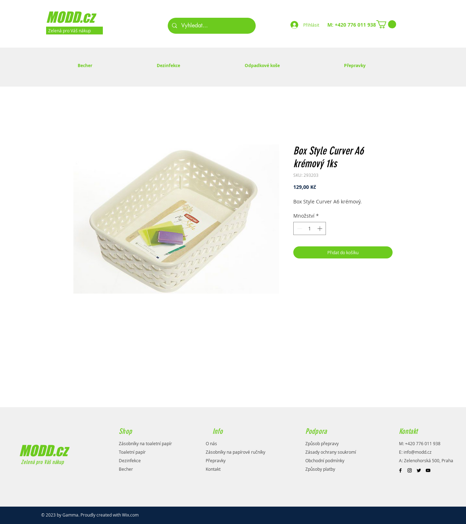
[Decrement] (298, 228)
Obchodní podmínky (324, 460)
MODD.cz (43, 450)
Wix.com (130, 515)
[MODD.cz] (79, 17)
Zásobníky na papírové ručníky (235, 452)
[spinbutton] (309, 228)
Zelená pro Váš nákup (42, 462)
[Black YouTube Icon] (428, 470)
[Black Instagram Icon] (409, 470)
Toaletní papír (132, 452)
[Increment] (320, 228)
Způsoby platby (320, 469)
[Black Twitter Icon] (419, 470)
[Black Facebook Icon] (400, 470)
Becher (126, 469)
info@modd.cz (418, 452)
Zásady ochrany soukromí (330, 452)
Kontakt (213, 469)
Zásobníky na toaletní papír (145, 443)
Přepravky (216, 460)
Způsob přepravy (322, 443)
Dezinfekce (130, 460)
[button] (386, 24)
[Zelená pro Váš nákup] (74, 30)
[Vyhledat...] (211, 26)
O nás (211, 443)
